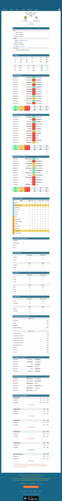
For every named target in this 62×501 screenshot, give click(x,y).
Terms (30, 491)
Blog (36, 9)
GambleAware (23, 483)
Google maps (22, 45)
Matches (5, 9)
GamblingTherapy (31, 483)
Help (21, 491)
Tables (11, 9)
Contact (39, 491)
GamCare (39, 483)
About (35, 491)
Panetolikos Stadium (23, 40)
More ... (47, 152)
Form (23, 9)
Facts (17, 9)
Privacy (26, 491)
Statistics (29, 9)
